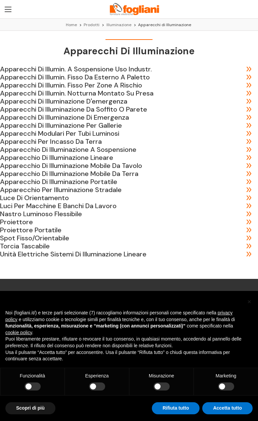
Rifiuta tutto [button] (176, 408)
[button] (249, 301)
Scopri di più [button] (30, 408)
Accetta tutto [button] (227, 408)
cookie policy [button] (18, 332)
